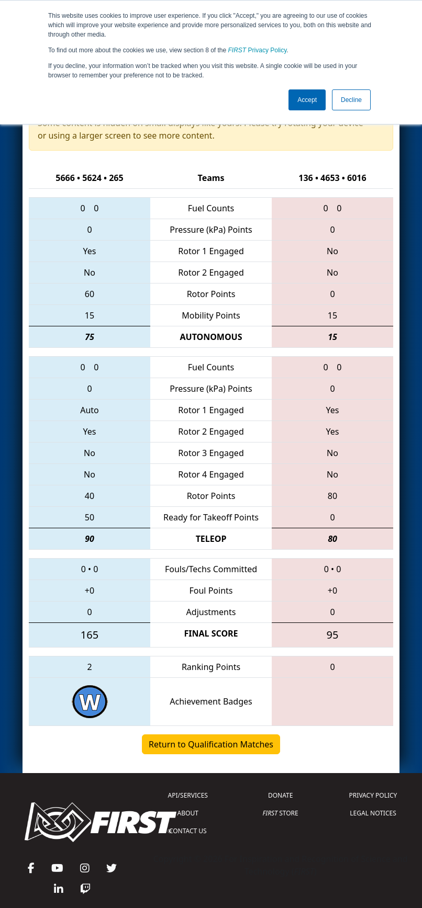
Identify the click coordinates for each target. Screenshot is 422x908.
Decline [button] (351, 100)
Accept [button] (307, 100)
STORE (280, 813)
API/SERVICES (188, 795)
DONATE (280, 795)
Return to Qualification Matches (211, 744)
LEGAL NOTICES (373, 813)
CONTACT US (188, 830)
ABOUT (187, 813)
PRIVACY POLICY (373, 795)
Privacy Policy (257, 50)
